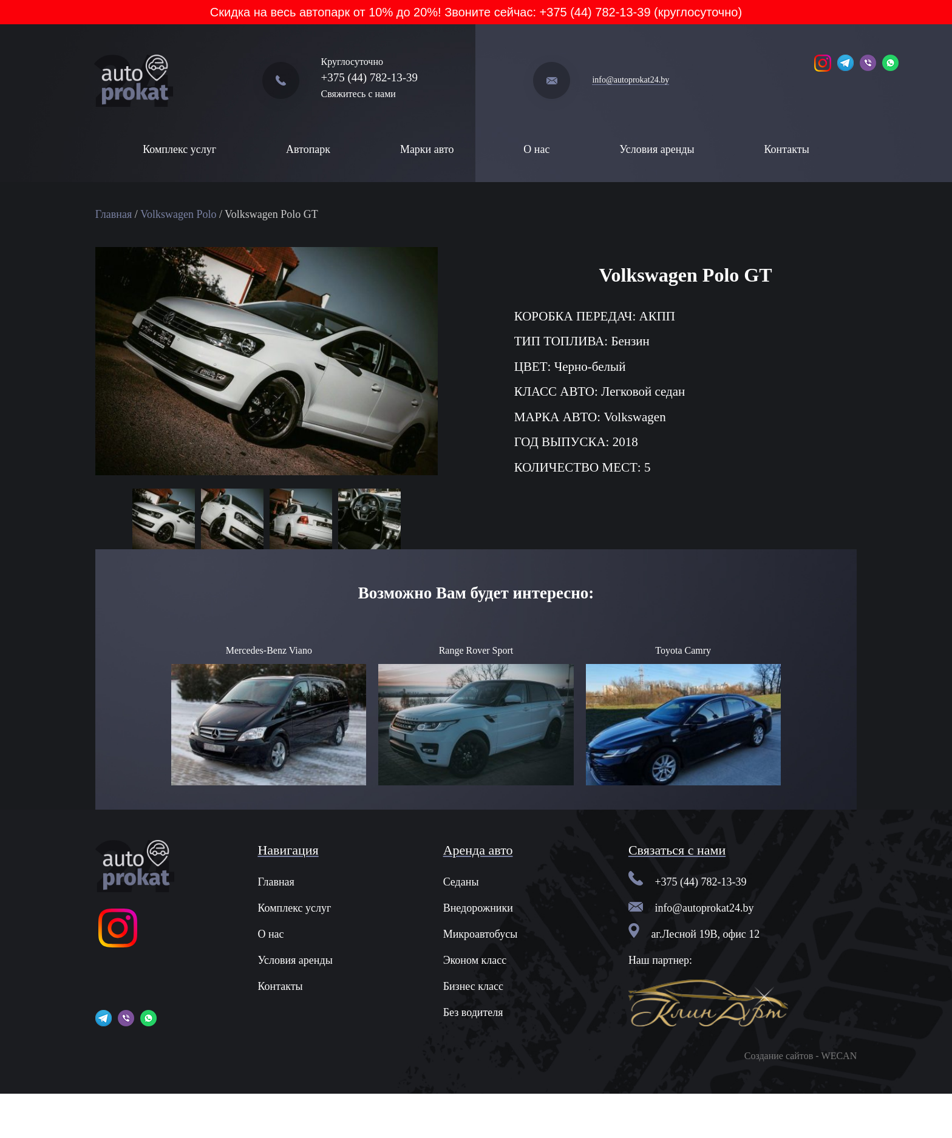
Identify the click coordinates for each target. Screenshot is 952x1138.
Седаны (461, 882)
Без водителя (473, 1012)
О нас (536, 149)
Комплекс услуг (179, 149)
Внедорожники (478, 908)
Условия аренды (656, 149)
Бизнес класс (473, 986)
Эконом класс (475, 960)
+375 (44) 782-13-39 (369, 77)
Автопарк (308, 149)
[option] (163, 520)
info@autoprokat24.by (630, 79)
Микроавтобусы (480, 934)
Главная (113, 214)
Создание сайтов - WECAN (800, 1056)
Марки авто (427, 149)
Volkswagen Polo (178, 214)
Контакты (786, 149)
